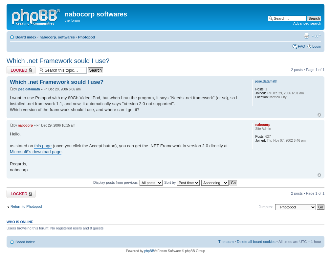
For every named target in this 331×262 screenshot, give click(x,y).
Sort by (182, 182)
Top (319, 115)
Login (316, 46)
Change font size (316, 36)
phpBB (149, 251)
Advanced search (307, 23)
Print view (306, 36)
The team (225, 242)
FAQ (301, 46)
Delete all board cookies (256, 242)
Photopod (86, 37)
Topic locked (21, 70)
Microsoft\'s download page (35, 151)
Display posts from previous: (128, 182)
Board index (25, 37)
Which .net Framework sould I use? (58, 60)
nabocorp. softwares (57, 37)
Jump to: (266, 207)
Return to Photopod (26, 206)
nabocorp (25, 125)
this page (43, 145)
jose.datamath (29, 89)
